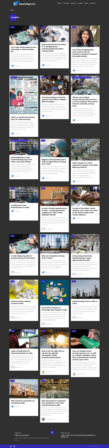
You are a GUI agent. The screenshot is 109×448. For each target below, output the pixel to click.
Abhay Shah (49, 228)
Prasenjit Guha (49, 419)
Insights (80, 3)
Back (12, 10)
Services (59, 3)
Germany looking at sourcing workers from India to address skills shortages (54, 99)
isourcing (17, 65)
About (86, 3)
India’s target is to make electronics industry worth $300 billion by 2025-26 (85, 165)
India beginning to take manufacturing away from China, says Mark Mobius (21, 159)
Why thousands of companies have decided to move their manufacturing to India (54, 403)
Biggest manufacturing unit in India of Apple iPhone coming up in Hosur (54, 161)
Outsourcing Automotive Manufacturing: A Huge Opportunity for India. (82, 258)
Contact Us (92, 3)
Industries (66, 3)
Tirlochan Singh (50, 371)
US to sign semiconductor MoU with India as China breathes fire (23, 49)
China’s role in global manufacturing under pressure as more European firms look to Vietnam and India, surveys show (85, 101)
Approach (73, 3)
